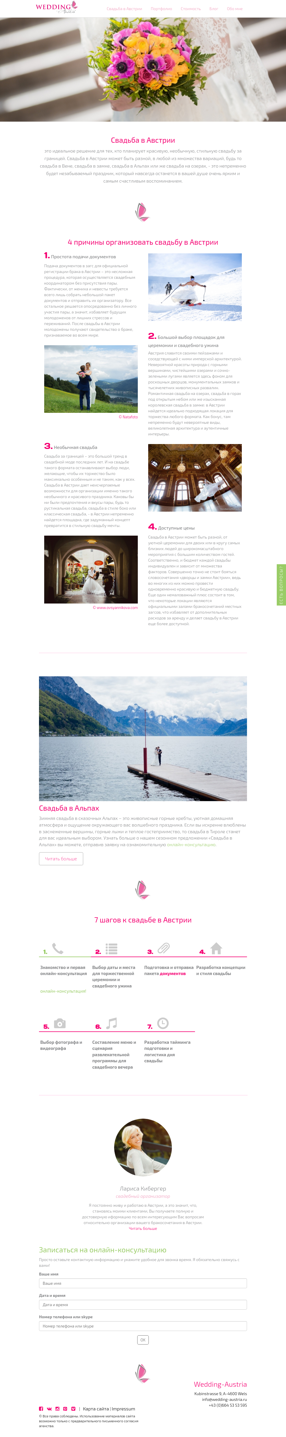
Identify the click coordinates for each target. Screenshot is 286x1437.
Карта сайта (96, 1408)
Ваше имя (48, 1273)
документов (173, 973)
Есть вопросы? (281, 585)
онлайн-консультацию (191, 844)
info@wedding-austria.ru (224, 1399)
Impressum (123, 1408)
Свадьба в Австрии (124, 8)
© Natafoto (128, 417)
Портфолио (161, 8)
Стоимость (191, 8)
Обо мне (235, 8)
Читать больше (61, 858)
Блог (213, 8)
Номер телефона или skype (66, 1316)
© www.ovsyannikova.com (115, 607)
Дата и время (52, 1295)
